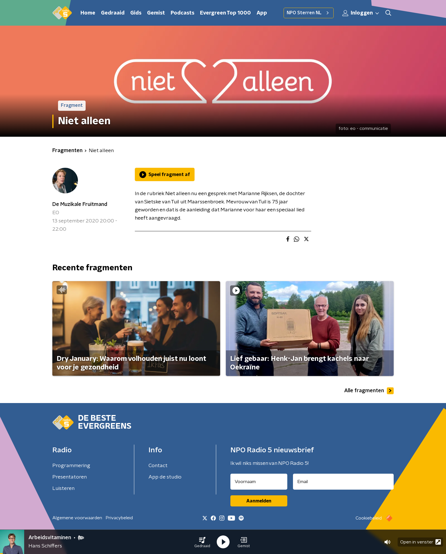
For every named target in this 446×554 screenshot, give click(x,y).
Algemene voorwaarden (77, 518)
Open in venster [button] (420, 542)
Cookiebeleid (369, 518)
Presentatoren (69, 477)
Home (87, 13)
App (262, 13)
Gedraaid (113, 13)
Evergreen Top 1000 (225, 13)
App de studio (164, 477)
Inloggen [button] (361, 13)
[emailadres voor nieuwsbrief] (343, 482)
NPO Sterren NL (309, 13)
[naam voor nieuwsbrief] (258, 482)
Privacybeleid (119, 518)
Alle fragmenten (369, 390)
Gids (135, 13)
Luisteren (63, 488)
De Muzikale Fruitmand (79, 204)
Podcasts (182, 13)
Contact (158, 465)
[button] (202, 542)
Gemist (156, 13)
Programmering (71, 465)
